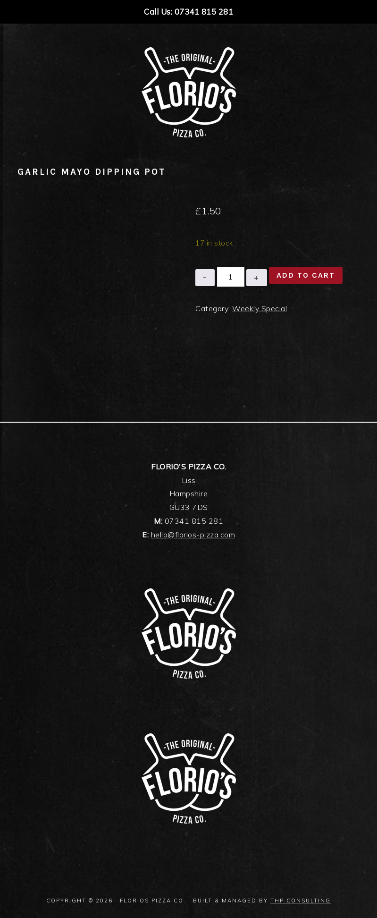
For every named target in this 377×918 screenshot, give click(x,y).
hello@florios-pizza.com (193, 534)
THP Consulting (300, 900)
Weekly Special (259, 308)
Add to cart (305, 275)
